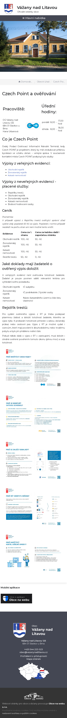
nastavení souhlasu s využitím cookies (19, 713)
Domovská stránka (25, 81)
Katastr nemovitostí (17, 175)
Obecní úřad (43, 81)
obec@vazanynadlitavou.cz (34, 652)
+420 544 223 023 (33, 649)
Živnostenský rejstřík (17, 172)
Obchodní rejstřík (16, 169)
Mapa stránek (33, 659)
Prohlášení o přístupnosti (33, 656)
